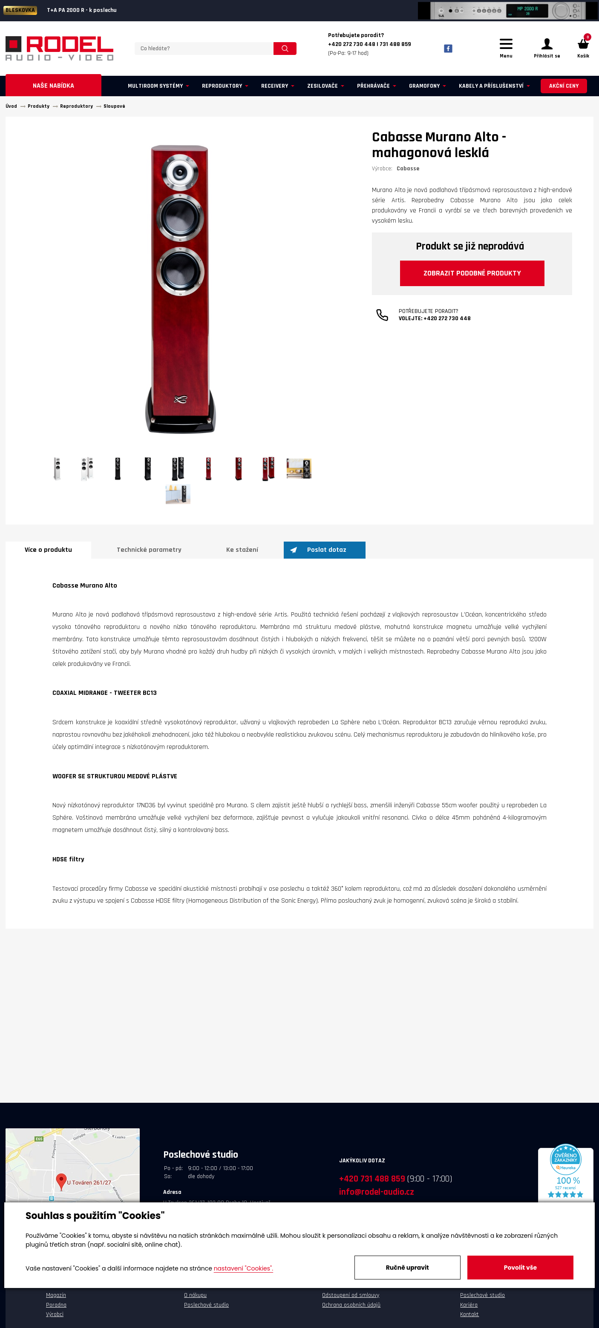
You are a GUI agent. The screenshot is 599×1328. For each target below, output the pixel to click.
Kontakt (469, 1314)
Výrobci (54, 1314)
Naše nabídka (53, 85)
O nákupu (195, 1295)
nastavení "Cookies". (243, 1268)
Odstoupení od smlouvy (350, 1295)
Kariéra (469, 1305)
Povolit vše (520, 1267)
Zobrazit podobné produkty (472, 273)
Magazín (56, 1295)
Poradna (56, 1305)
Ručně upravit (407, 1267)
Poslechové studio (206, 1305)
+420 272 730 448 (447, 318)
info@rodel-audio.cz (376, 1191)
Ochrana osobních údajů (351, 1305)
